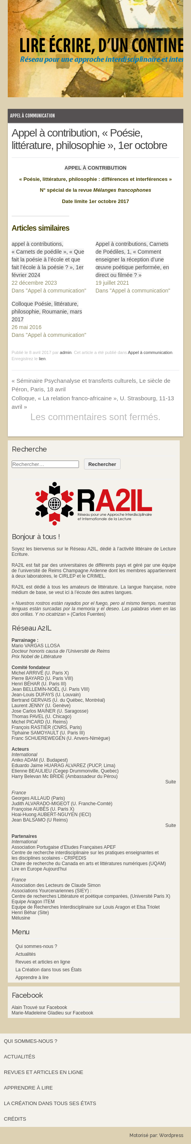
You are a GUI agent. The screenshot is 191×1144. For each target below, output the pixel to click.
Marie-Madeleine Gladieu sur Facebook (52, 1013)
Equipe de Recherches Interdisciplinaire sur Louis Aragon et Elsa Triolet (86, 907)
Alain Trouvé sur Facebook (39, 1007)
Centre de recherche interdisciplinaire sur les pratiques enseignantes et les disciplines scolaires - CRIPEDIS (85, 855)
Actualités (26, 954)
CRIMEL (96, 576)
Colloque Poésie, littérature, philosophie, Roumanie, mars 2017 (47, 311)
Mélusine (21, 918)
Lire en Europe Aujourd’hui (39, 869)
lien (42, 358)
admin (66, 352)
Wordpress (171, 1135)
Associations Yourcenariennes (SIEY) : (51, 890)
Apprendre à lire (32, 977)
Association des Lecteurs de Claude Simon (56, 885)
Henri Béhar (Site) (30, 912)
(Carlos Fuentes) (88, 614)
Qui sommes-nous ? (36, 946)
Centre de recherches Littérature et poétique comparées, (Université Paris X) (91, 896)
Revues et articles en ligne (43, 962)
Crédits (15, 1119)
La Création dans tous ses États (49, 969)
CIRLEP (67, 576)
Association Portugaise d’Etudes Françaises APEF (64, 847)
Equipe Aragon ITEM (33, 901)
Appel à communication (32, 116)
